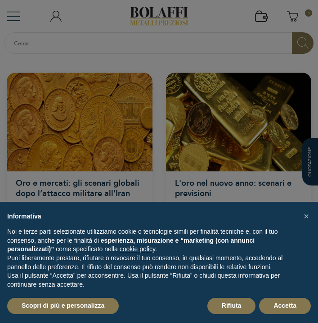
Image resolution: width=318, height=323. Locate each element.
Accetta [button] (284, 305)
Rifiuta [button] (232, 305)
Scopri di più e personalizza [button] (63, 305)
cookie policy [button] (137, 249)
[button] (306, 216)
